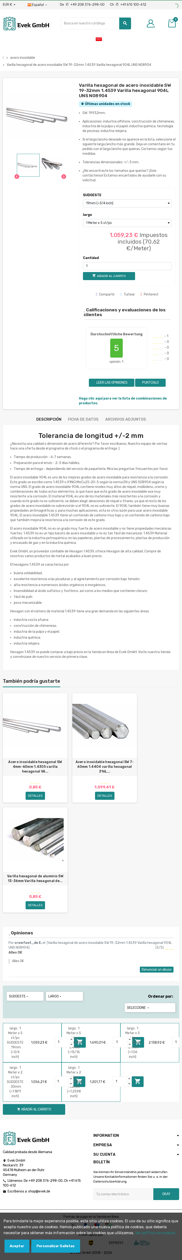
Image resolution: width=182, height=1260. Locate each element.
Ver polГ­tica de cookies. (155, 1233)
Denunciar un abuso (157, 970)
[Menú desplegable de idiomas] (37, 5)
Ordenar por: (160, 996)
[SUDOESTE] (127, 203)
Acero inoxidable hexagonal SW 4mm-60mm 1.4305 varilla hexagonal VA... (35, 766)
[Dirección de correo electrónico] (123, 1194)
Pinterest (150, 294)
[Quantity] (62, 1042)
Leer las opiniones (111, 383)
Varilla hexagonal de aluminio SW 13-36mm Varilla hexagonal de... (35, 878)
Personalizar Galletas (55, 1246)
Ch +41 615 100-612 (128, 5)
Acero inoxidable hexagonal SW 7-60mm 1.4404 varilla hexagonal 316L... (105, 766)
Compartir (105, 294)
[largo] (127, 223)
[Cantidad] (127, 266)
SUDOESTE (92, 195)
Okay (166, 1194)
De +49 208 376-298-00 (82, 5)
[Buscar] (96, 23)
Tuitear (127, 294)
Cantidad (91, 258)
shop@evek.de (39, 1191)
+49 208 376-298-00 (45, 1181)
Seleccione (138, 1008)
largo (87, 215)
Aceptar (17, 1246)
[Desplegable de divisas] (9, 4)
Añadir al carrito (137, 1081)
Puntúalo (150, 383)
